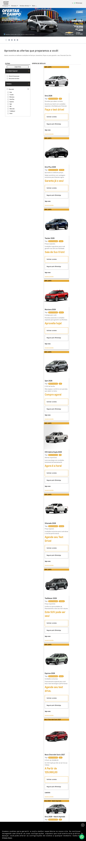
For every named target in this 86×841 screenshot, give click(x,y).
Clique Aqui (7, 838)
